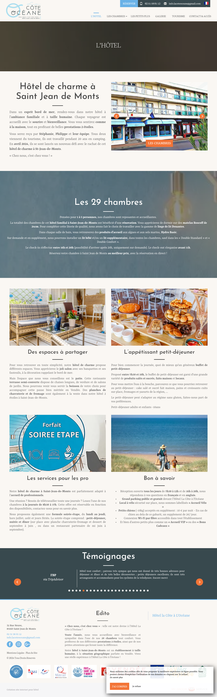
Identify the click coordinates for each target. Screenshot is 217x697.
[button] (206, 3)
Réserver (129, 3)
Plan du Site (31, 652)
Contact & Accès (200, 16)
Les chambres (159, 143)
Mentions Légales (15, 652)
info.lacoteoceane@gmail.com (185, 3)
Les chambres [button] (117, 16)
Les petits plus (140, 16)
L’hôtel (96, 16)
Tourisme (178, 16)
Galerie (160, 16)
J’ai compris (119, 686)
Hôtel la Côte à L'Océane (171, 616)
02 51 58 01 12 (152, 3)
